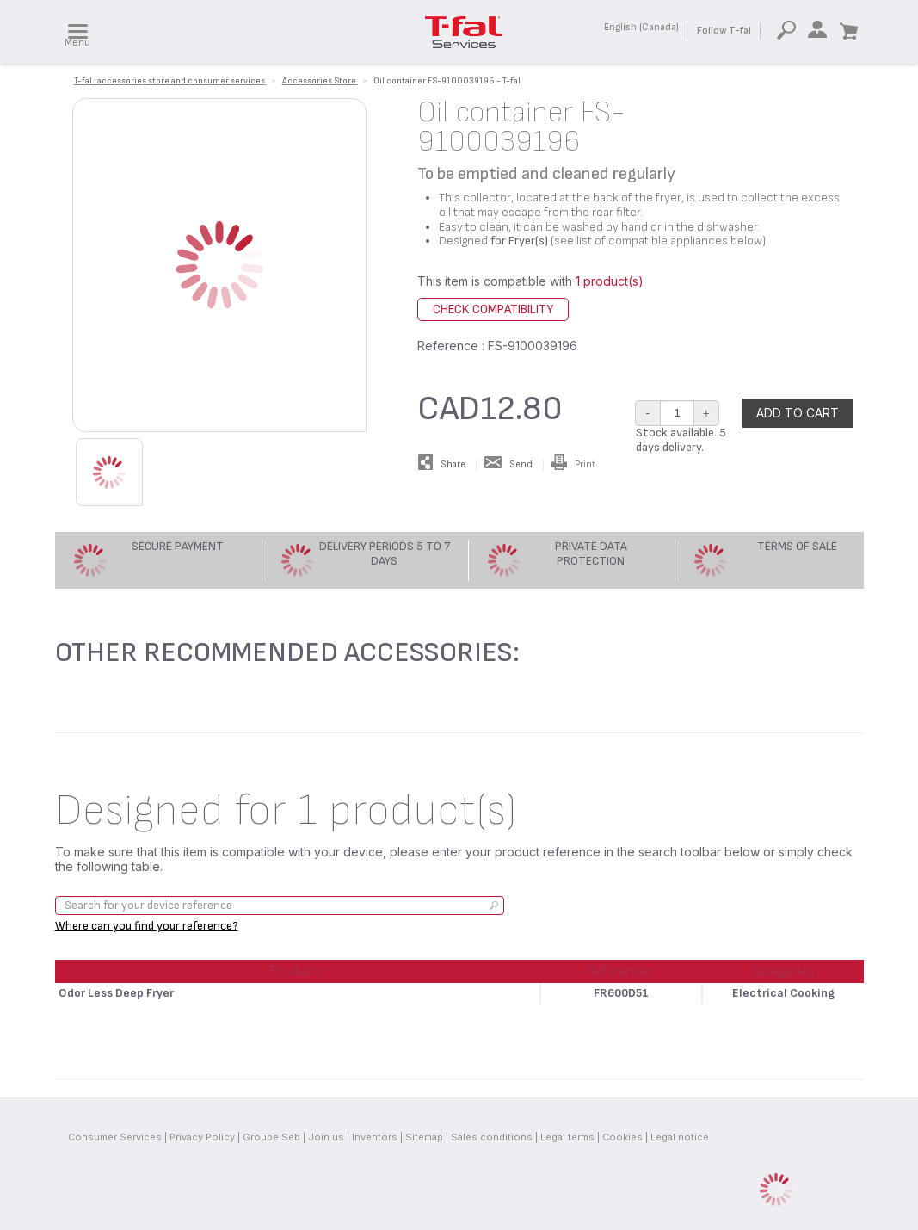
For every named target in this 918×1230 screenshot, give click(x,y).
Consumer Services (115, 1137)
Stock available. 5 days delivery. (681, 439)
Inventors (374, 1137)
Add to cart (797, 412)
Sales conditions (492, 1137)
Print (573, 464)
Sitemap (424, 1137)
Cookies (622, 1137)
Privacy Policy (202, 1137)
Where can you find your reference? (146, 925)
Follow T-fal (724, 30)
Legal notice (679, 1137)
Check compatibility (493, 309)
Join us (326, 1137)
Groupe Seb (271, 1137)
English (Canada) (641, 27)
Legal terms (567, 1137)
